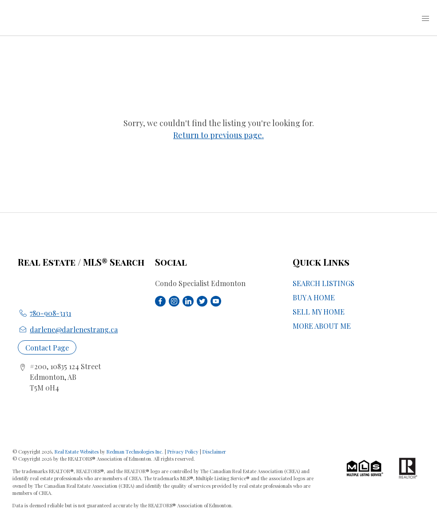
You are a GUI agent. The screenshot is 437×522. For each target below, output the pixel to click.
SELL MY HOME (319, 311)
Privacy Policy (183, 451)
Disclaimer (214, 451)
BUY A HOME (314, 297)
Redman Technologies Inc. (136, 451)
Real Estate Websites (77, 451)
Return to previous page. (218, 135)
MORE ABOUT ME (322, 326)
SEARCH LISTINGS (323, 283)
